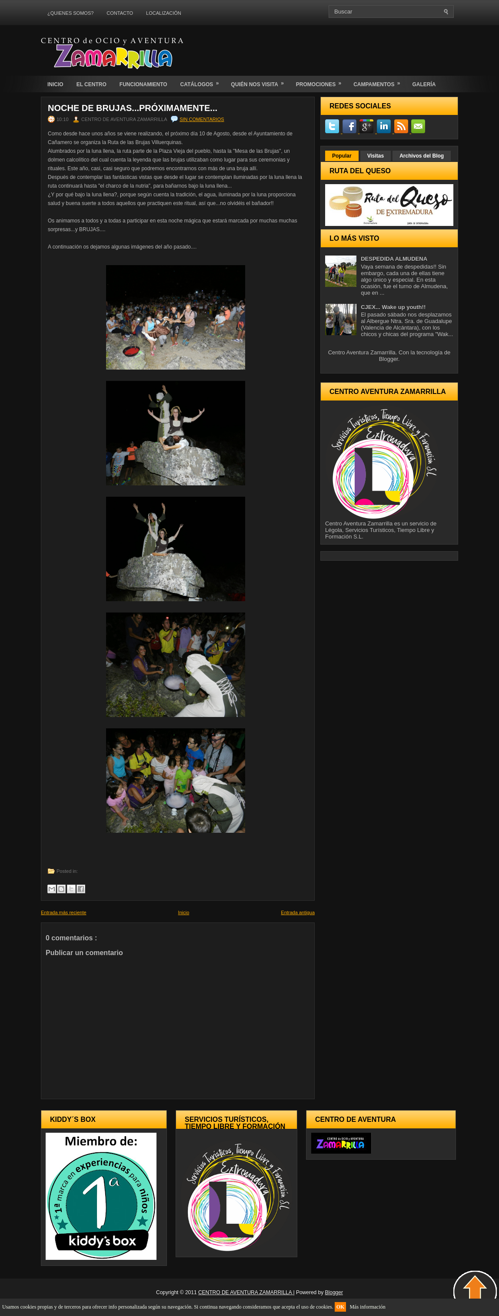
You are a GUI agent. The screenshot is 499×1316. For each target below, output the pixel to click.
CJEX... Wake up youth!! (393, 307)
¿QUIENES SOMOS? (70, 13)
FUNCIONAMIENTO (143, 84)
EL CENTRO (91, 84)
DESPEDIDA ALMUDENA (394, 259)
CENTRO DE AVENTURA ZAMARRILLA (245, 1292)
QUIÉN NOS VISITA (260, 82)
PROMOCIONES (321, 82)
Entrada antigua (298, 912)
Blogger (388, 359)
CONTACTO (119, 13)
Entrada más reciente (63, 912)
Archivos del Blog (421, 156)
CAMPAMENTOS (379, 82)
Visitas (375, 156)
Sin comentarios (202, 119)
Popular (342, 156)
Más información (367, 1307)
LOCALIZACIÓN (163, 13)
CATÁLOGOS (202, 82)
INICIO (55, 84)
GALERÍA (424, 84)
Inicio (184, 912)
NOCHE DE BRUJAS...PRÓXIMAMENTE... (132, 108)
